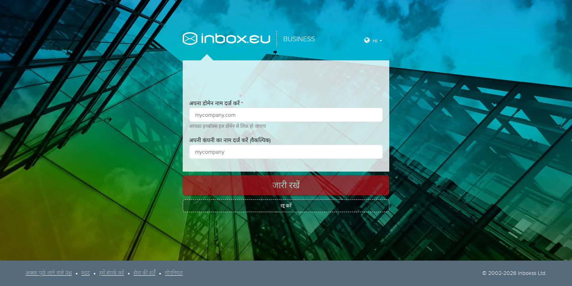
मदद (85, 273)
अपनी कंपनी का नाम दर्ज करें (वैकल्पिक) (230, 140)
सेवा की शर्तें (144, 273)
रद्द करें (286, 206)
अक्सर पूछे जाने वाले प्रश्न (48, 273)
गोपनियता (174, 273)
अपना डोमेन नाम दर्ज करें (216, 103)
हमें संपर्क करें (111, 273)
